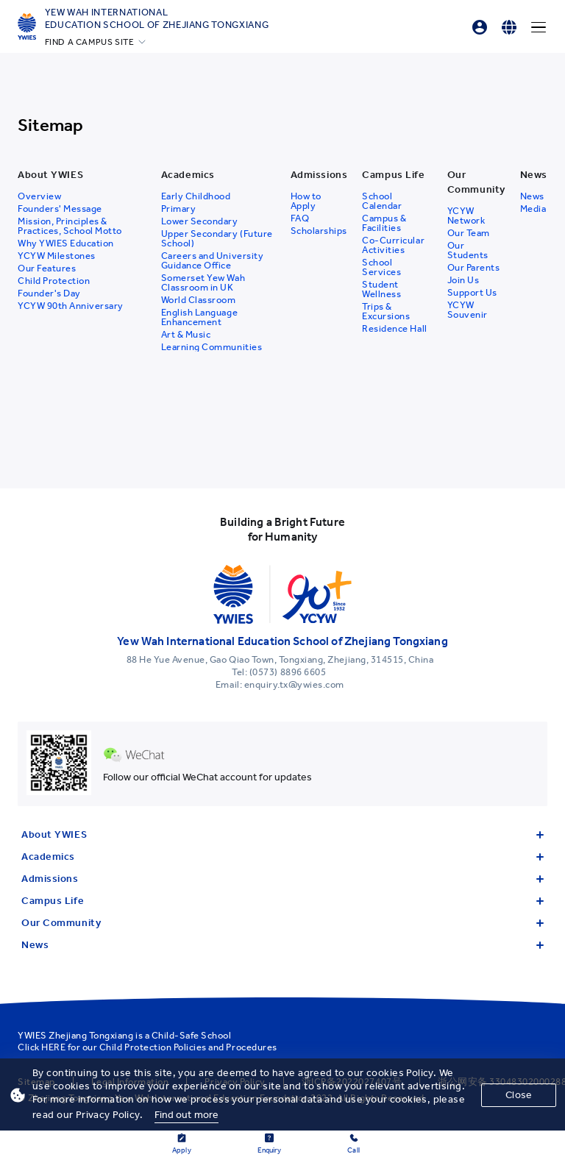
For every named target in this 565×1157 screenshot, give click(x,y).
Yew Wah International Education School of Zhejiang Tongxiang (157, 18)
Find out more (186, 1114)
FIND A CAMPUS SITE (90, 42)
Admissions (282, 878)
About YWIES (282, 834)
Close (518, 1095)
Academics (282, 856)
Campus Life (282, 900)
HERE (53, 1047)
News (282, 945)
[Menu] (538, 27)
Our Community (282, 922)
